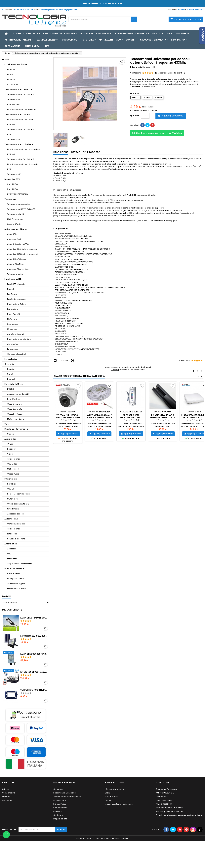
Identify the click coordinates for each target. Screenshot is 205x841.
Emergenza (12, 349)
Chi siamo (58, 789)
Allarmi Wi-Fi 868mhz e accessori (22, 254)
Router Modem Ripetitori (18, 493)
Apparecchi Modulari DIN (18, 394)
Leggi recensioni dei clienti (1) (170, 73)
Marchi (6, 596)
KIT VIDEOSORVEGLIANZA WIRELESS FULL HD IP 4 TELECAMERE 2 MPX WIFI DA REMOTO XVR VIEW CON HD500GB (34, 672)
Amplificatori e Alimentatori (19, 563)
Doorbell (11, 379)
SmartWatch (13, 508)
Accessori (12, 548)
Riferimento (136, 67)
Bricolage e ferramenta (153, 39)
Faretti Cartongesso (16, 299)
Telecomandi (13, 459)
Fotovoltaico (69, 39)
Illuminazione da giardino (19, 339)
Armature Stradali (15, 334)
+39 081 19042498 (21, 9)
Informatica (178, 39)
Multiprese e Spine (15, 419)
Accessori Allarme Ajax (17, 269)
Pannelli (11, 289)
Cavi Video (12, 464)
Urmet (10, 374)
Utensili (10, 434)
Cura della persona (14, 568)
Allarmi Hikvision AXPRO (18, 244)
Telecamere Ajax (15, 274)
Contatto (162, 782)
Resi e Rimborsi (60, 807)
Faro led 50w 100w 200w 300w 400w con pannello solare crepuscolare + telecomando (34, 636)
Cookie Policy (59, 800)
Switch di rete (13, 498)
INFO (47, 46)
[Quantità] (145, 116)
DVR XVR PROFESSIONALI (18, 194)
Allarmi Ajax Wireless (16, 259)
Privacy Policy (59, 804)
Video (10, 454)
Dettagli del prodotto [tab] (85, 152)
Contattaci (7, 800)
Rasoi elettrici (13, 573)
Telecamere (181, 33)
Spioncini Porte (14, 224)
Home (5, 59)
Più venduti (7, 796)
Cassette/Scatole (15, 414)
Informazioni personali (115, 789)
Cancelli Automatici (16, 523)
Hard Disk (11, 484)
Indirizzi (108, 800)
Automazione (12, 46)
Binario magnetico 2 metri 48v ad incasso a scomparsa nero (162, 417)
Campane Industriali (16, 354)
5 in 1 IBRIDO (12, 189)
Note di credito (111, 796)
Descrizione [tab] (60, 152)
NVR (9, 134)
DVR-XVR (11, 124)
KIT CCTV (11, 69)
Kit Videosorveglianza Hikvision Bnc (23, 149)
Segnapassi (12, 324)
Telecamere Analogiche (18, 204)
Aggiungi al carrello (170, 115)
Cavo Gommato (14, 409)
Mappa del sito (60, 818)
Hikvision (11, 369)
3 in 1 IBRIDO (12, 184)
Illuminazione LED (46, 39)
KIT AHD (10, 74)
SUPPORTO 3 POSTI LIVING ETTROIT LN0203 (34, 690)
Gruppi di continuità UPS (18, 503)
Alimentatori (13, 344)
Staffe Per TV (13, 469)
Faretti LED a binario (16, 284)
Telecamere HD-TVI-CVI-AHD (20, 94)
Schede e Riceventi (16, 538)
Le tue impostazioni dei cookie (119, 804)
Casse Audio (13, 474)
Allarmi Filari (12, 234)
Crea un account (195, 9)
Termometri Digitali (16, 583)
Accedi (181, 9)
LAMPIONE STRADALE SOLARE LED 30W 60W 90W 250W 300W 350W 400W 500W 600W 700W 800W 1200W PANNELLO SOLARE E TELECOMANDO (34, 618)
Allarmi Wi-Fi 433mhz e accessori (22, 249)
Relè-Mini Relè (13, 399)
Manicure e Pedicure (16, 588)
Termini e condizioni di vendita (67, 796)
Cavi (9, 553)
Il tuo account (114, 782)
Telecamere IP (14, 99)
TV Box (10, 444)
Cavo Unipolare (14, 404)
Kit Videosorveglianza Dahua (20, 119)
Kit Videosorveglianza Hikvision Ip (22, 164)
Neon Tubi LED (13, 314)
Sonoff (130, 39)
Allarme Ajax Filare (15, 264)
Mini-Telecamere (15, 219)
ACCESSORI (12, 84)
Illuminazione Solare (16, 304)
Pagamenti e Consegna (64, 792)
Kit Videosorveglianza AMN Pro (21, 109)
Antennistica (32, 46)
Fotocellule (12, 533)
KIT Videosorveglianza (25, 33)
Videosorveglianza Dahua (94, 33)
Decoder (11, 449)
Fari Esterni (12, 294)
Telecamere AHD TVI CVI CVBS (21, 209)
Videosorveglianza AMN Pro (59, 33)
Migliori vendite (12, 609)
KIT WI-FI (11, 79)
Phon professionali (15, 578)
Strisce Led (12, 329)
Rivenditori (58, 811)
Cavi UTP (11, 489)
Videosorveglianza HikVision (130, 33)
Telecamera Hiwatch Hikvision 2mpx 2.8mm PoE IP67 (68, 417)
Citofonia (88, 39)
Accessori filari (14, 239)
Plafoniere (12, 319)
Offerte (5, 789)
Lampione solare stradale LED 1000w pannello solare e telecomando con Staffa (34, 654)
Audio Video (10, 439)
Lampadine (12, 309)
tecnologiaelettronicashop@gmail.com (59, 9)
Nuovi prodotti (8, 792)
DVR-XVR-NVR (13, 104)
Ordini (107, 792)
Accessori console (15, 513)
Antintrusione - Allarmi (18, 39)
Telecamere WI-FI (15, 214)
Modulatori (12, 558)
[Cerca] (102, 19)
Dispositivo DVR (161, 33)
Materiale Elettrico (110, 39)
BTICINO (11, 389)
